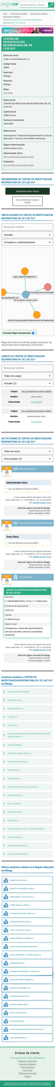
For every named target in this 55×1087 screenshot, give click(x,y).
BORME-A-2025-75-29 (42, 502)
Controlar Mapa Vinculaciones (17, 333)
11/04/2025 (36, 402)
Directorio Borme (27, 1067)
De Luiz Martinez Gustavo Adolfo (19, 156)
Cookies (27, 1076)
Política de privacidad (27, 1073)
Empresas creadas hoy (27, 1061)
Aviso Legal (27, 1070)
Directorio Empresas (27, 1064)
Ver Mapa (8, 92)
